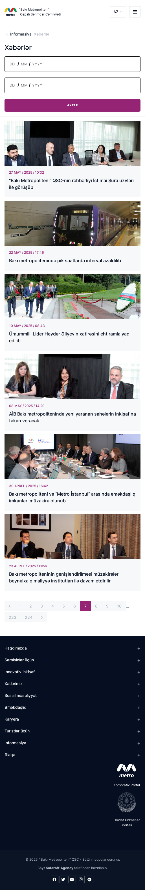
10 (119, 606)
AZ (115, 11)
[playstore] (124, 802)
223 (12, 617)
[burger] (134, 11)
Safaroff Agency (59, 868)
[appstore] (124, 770)
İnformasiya (21, 34)
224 (28, 617)
